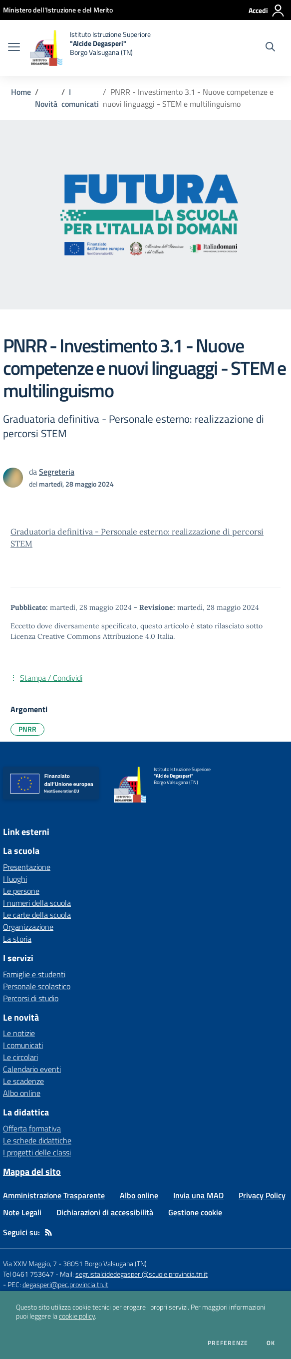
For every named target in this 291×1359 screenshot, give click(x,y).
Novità (46, 104)
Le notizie (19, 1033)
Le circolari (20, 1057)
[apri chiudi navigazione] (14, 48)
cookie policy (77, 1316)
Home (21, 92)
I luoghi (15, 879)
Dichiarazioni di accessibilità (104, 1212)
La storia (17, 939)
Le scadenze (23, 1081)
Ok (271, 1343)
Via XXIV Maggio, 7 (30, 1263)
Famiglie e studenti (34, 974)
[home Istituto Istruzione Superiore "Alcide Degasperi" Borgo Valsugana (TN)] (90, 48)
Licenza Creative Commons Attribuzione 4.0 (82, 636)
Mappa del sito (32, 1171)
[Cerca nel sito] (270, 47)
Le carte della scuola (37, 915)
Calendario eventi (32, 1069)
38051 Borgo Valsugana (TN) (105, 1263)
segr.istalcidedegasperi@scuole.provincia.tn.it (141, 1274)
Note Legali (22, 1212)
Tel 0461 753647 (28, 1274)
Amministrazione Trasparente (54, 1195)
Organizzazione (28, 927)
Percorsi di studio (30, 998)
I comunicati (80, 98)
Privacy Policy (262, 1195)
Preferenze (228, 1343)
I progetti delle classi (37, 1152)
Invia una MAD (198, 1195)
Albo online (21, 1093)
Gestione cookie (195, 1212)
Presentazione (26, 867)
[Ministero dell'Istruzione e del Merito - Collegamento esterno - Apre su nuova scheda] (58, 9)
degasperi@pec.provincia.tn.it (65, 1284)
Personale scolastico (36, 986)
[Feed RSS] (48, 1232)
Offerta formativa (32, 1128)
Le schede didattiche (37, 1140)
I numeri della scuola (37, 903)
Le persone (21, 891)
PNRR (27, 729)
